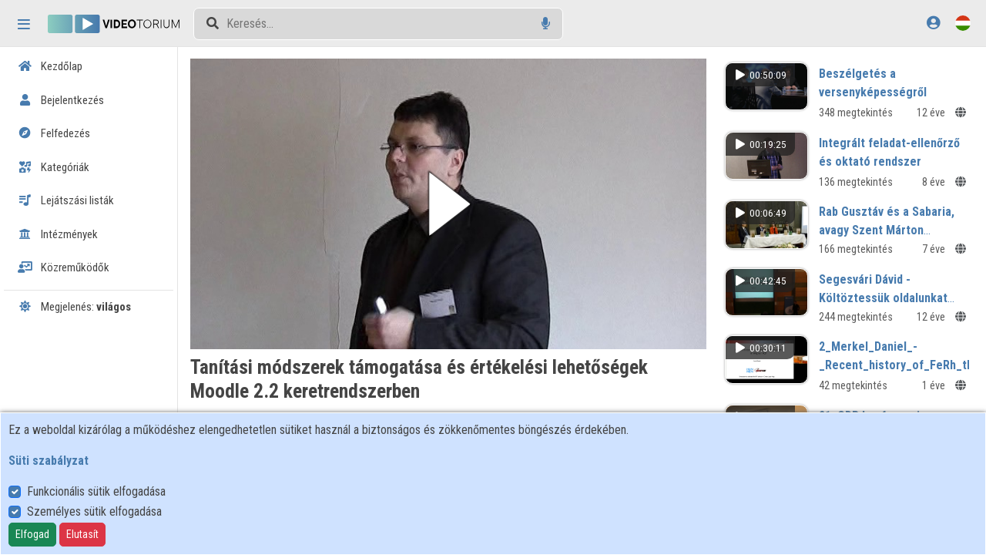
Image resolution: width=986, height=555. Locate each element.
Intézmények (58, 234)
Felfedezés (54, 133)
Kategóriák (53, 167)
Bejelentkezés (61, 100)
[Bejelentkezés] (933, 23)
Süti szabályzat (48, 460)
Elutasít (82, 534)
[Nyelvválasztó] (963, 23)
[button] (448, 204)
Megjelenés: (74, 307)
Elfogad (32, 534)
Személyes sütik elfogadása (94, 511)
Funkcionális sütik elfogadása (96, 491)
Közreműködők (63, 267)
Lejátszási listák (66, 200)
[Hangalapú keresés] (546, 23)
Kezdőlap (50, 66)
